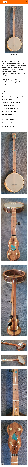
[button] (1, 2)
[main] (14, 55)
